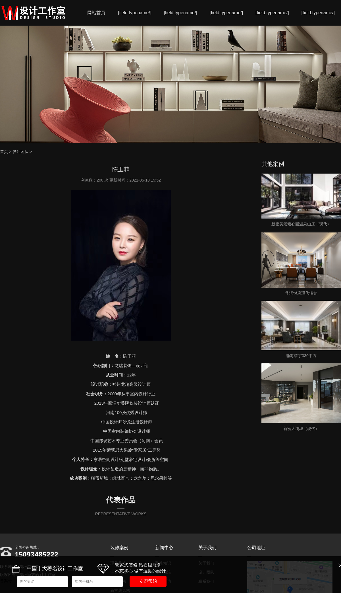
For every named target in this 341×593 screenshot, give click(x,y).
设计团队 (20, 151)
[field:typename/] (134, 12)
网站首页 (96, 12)
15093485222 (36, 555)
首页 (4, 151)
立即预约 (148, 581)
